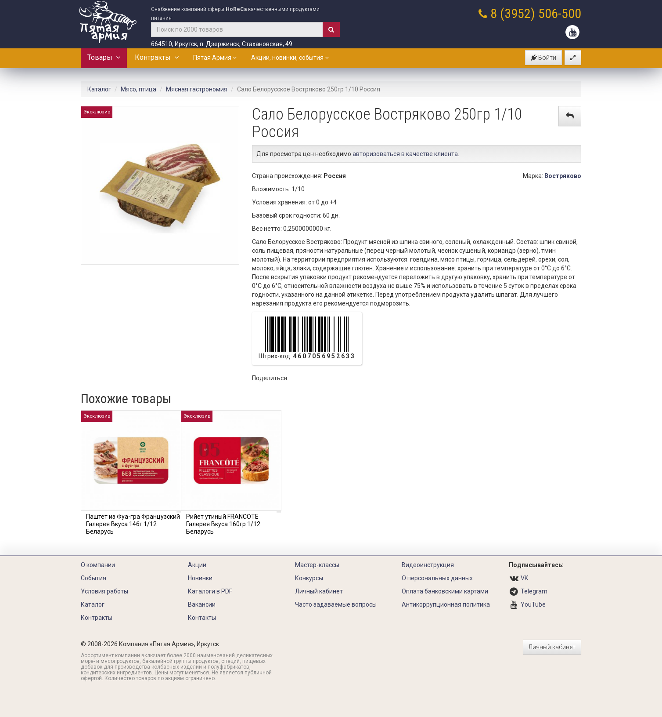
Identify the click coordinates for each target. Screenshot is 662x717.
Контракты (157, 57)
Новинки (200, 578)
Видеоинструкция (428, 564)
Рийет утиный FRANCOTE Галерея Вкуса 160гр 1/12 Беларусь (223, 524)
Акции (197, 564)
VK (524, 578)
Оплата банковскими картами (445, 591)
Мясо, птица (138, 89)
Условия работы (104, 591)
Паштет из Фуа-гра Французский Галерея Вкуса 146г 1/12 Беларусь (133, 524)
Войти (543, 57)
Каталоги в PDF (210, 591)
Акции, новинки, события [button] (290, 57)
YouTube (533, 604)
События (93, 578)
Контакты (202, 617)
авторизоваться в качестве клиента (405, 153)
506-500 (559, 13)
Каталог (99, 89)
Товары (103, 57)
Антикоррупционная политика (446, 604)
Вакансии (202, 604)
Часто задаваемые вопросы (336, 604)
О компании (98, 564)
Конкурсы (309, 578)
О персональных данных (437, 578)
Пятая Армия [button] (215, 57)
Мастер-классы (317, 564)
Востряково (562, 175)
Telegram (534, 591)
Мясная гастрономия (196, 89)
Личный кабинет (319, 591)
